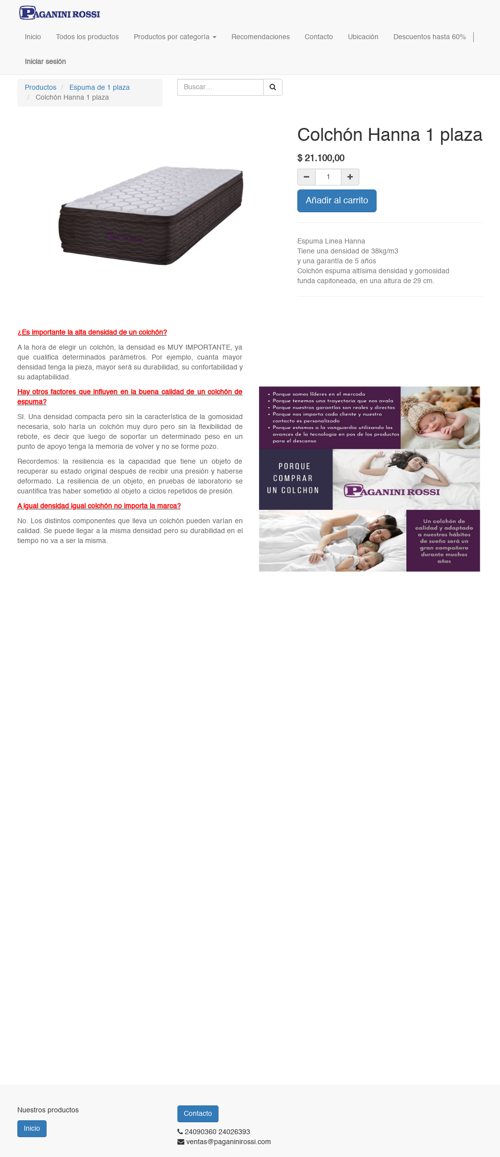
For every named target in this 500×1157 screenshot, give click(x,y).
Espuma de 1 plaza (99, 87)
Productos (40, 87)
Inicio (32, 1128)
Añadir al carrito (337, 200)
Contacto (198, 1113)
